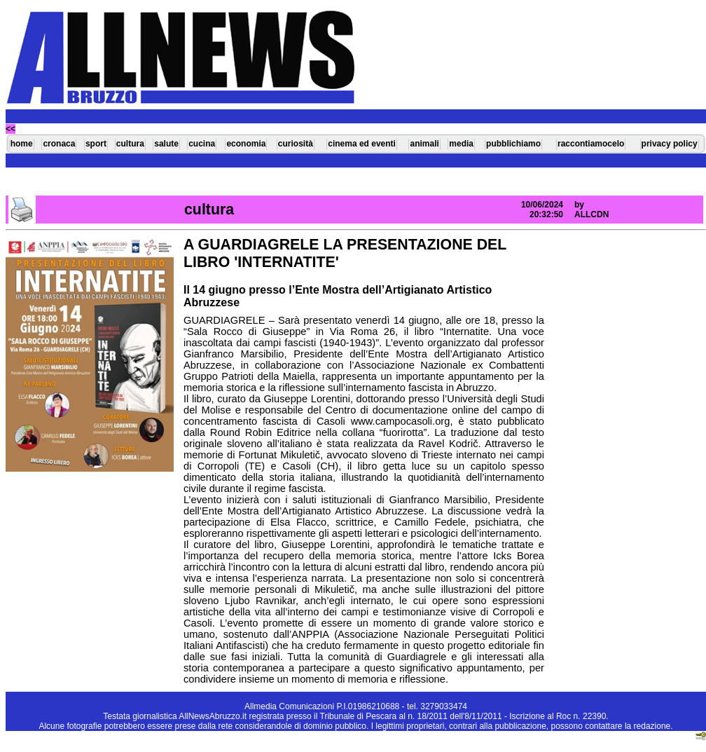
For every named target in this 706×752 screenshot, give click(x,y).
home (22, 144)
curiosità (295, 144)
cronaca (59, 144)
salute (166, 144)
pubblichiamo (513, 144)
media (461, 144)
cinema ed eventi (362, 144)
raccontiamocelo (591, 144)
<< (10, 129)
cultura (130, 144)
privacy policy (670, 144)
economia (245, 144)
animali (424, 144)
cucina (201, 144)
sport (95, 144)
